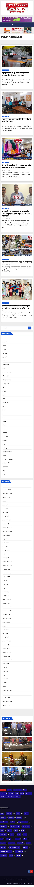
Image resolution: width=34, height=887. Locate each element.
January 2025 (6, 523)
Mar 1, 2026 (8, 748)
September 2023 (7, 573)
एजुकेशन (4, 368)
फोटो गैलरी (5, 440)
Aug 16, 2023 (7, 77)
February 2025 (7, 520)
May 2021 (5, 675)
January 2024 (6, 557)
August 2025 (6, 497)
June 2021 (5, 671)
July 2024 (5, 539)
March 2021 (6, 682)
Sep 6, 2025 (8, 778)
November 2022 (7, 610)
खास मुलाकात (6, 383)
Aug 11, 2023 (7, 218)
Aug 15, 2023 (7, 124)
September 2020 (7, 701)
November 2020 (7, 694)
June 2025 (6, 505)
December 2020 (7, 690)
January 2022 (6, 644)
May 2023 (5, 588)
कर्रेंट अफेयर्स (5, 376)
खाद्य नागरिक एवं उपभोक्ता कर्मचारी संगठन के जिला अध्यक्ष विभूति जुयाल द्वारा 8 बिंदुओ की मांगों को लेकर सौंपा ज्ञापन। (16, 213)
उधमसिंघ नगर (6, 364)
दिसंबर (4, 410)
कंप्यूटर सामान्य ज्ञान (7, 372)
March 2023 (6, 595)
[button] (24, 24)
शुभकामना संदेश (6, 463)
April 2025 (5, 512)
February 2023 (7, 599)
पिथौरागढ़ (5, 432)
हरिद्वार (4, 474)
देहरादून (8, 116)
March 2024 (6, 550)
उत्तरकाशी (5, 357)
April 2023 (5, 592)
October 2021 (6, 656)
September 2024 (7, 531)
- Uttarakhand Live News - (15, 879)
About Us (9, 883)
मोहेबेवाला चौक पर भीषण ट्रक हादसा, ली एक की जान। (17, 262)
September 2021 (7, 660)
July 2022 (5, 626)
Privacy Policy (22, 883)
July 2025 (5, 501)
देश (3, 417)
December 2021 (7, 648)
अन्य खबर (5, 342)
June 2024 (6, 542)
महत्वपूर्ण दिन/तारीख (7, 451)
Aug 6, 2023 (6, 310)
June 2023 (6, 584)
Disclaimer (15, 883)
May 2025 (5, 508)
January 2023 (6, 603)
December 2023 (7, 561)
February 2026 (7, 489)
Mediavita (29, 879)
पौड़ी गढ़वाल (5, 436)
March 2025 (6, 516)
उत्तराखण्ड (4, 116)
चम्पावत (4, 391)
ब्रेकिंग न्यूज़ (5, 448)
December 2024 (7, 527)
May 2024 (5, 546)
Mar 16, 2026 (8, 733)
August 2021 (6, 663)
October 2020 (6, 697)
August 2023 (6, 576)
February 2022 (7, 641)
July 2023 (5, 580)
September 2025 (7, 493)
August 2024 (6, 535)
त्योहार (4, 406)
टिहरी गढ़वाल (5, 402)
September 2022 (7, 618)
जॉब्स (4, 398)
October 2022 (6, 614)
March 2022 (6, 637)
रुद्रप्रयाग (4, 455)
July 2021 (5, 667)
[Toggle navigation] (12, 25)
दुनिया (4, 414)
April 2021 (5, 679)
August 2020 (6, 705)
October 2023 (6, 569)
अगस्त (4, 338)
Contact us (29, 883)
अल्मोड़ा (4, 349)
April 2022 (5, 633)
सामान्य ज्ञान (5, 467)
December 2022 (7, 607)
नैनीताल (4, 425)
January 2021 (6, 686)
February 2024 (7, 554)
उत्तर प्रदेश (5, 353)
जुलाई (4, 395)
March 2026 (6, 486)
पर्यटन (4, 429)
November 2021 (7, 652)
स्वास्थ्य (4, 470)
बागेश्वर (4, 444)
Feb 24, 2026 (8, 763)
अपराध (4, 345)
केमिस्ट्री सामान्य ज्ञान (7, 380)
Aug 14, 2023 (7, 170)
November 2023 (7, 565)
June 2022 (6, 629)
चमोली (4, 387)
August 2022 (6, 622)
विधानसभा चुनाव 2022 (8, 459)
